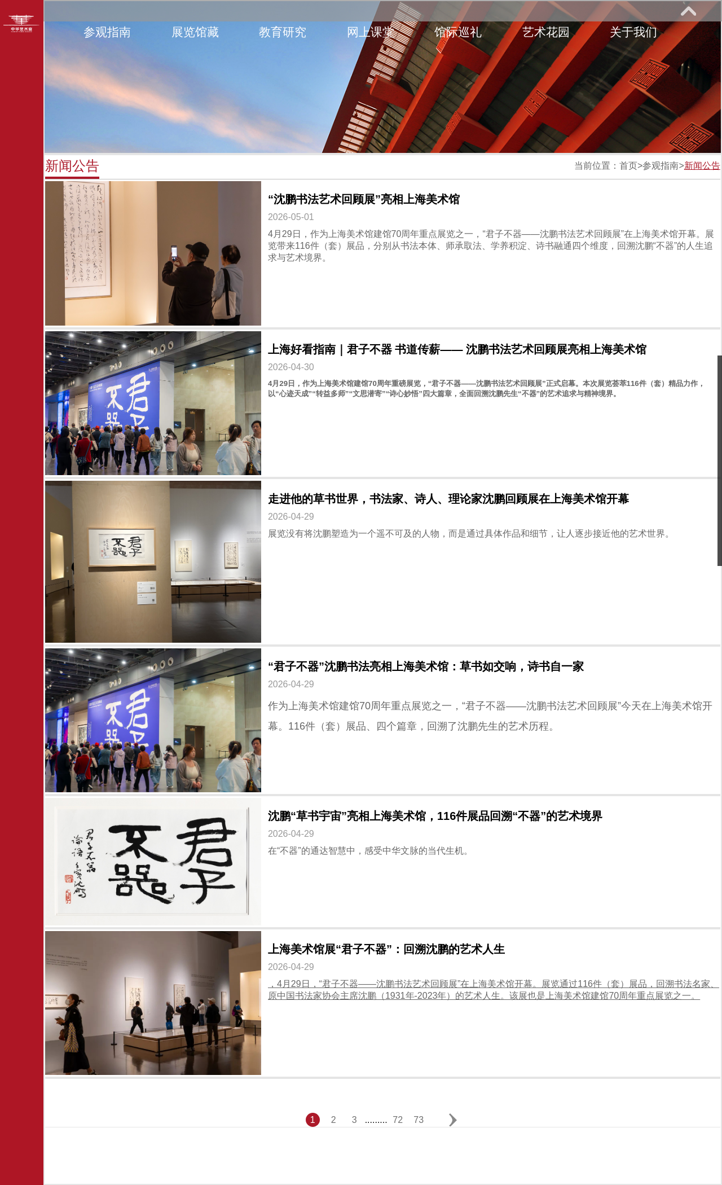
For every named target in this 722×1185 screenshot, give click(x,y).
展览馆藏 (195, 31)
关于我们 (633, 31)
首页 (628, 165)
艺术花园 (546, 31)
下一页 (453, 1120)
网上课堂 (370, 31)
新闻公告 (702, 165)
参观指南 (107, 31)
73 (418, 1120)
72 (398, 1120)
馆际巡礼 (458, 31)
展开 (688, 10)
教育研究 (282, 31)
